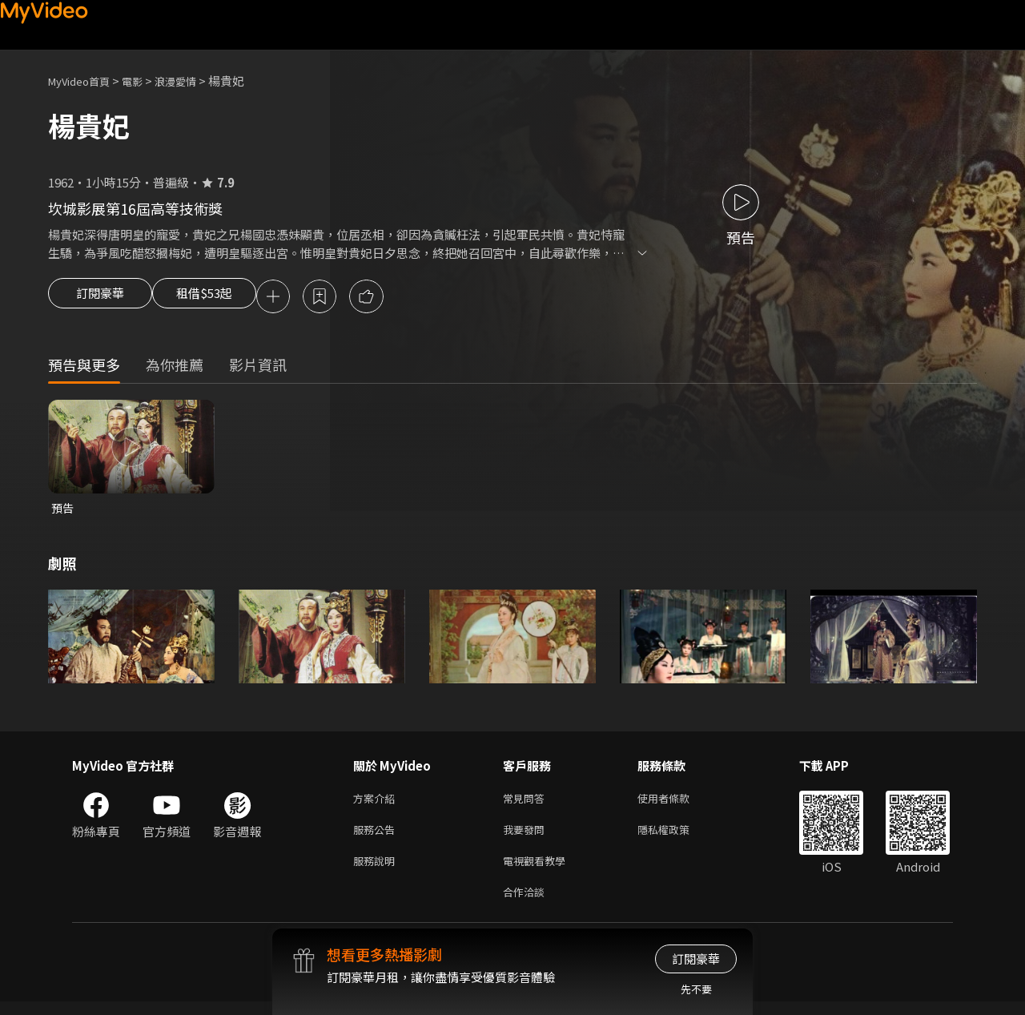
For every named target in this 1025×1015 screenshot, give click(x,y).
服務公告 (377, 836)
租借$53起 (218, 298)
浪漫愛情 (193, 80)
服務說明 (377, 870)
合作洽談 (527, 904)
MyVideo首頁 (84, 80)
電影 (145, 80)
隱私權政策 (677, 836)
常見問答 (527, 803)
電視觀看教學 (539, 870)
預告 (63, 510)
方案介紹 (377, 803)
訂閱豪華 (100, 298)
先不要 (696, 989)
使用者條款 (677, 803)
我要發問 (527, 836)
